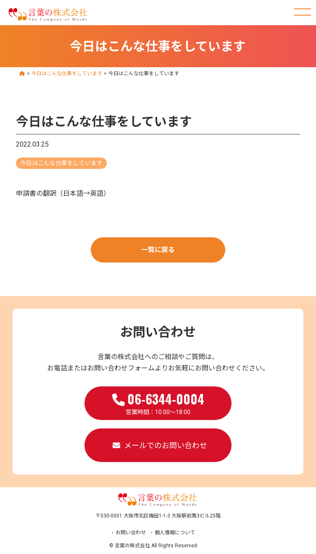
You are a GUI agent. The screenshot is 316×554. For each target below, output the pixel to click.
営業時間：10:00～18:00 (158, 402)
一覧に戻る (158, 250)
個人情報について (175, 533)
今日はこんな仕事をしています (61, 163)
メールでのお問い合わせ (165, 445)
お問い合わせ (131, 533)
